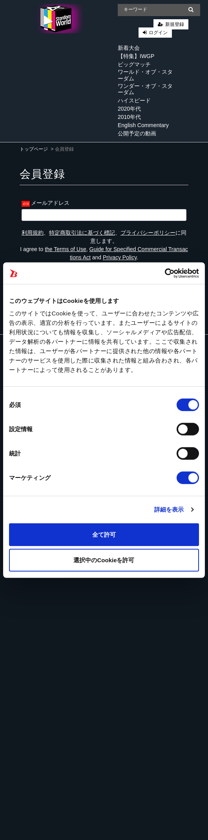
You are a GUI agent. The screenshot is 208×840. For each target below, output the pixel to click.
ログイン (158, 32)
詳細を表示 (169, 509)
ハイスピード (134, 100)
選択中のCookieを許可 (103, 560)
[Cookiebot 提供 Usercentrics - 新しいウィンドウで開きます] (164, 273)
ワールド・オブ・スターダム (145, 75)
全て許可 (104, 534)
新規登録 (174, 24)
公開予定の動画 (137, 133)
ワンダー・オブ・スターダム (145, 89)
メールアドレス (50, 203)
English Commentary (143, 125)
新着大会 (129, 48)
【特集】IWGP (136, 56)
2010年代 (129, 117)
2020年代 (129, 109)
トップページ (34, 149)
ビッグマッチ (134, 64)
